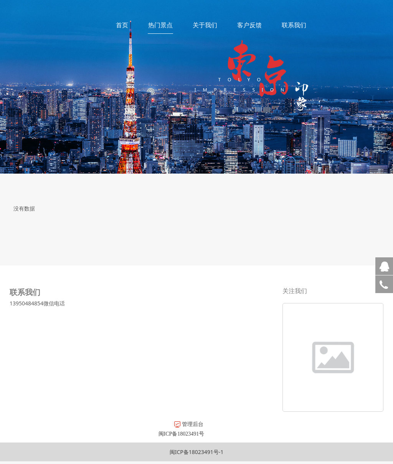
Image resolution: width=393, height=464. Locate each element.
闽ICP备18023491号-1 (197, 452)
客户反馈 (249, 25)
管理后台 (103, 424)
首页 (122, 25)
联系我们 (294, 25)
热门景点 (160, 25)
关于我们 (205, 25)
